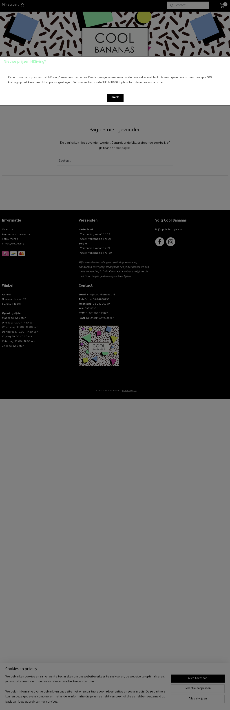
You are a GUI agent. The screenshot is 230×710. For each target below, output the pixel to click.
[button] (115, 98)
